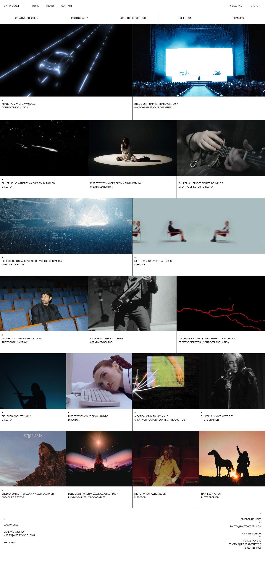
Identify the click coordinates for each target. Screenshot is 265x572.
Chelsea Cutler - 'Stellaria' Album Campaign (28, 493)
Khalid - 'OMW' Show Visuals (18, 103)
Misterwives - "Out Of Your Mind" (88, 416)
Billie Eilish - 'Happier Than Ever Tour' (156, 103)
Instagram (236, 5)
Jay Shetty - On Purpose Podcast (21, 338)
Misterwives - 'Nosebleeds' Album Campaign (115, 183)
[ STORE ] (254, 5)
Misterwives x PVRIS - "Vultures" (153, 261)
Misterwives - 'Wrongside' (150, 493)
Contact (66, 5)
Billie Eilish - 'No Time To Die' (217, 416)
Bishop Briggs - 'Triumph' (16, 416)
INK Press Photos (211, 493)
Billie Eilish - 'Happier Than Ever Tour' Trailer (28, 183)
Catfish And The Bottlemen (106, 338)
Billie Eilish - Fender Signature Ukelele (201, 183)
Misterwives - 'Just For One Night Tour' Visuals (207, 338)
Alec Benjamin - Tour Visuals (151, 416)
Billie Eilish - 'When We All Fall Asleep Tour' (93, 493)
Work (35, 5)
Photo (50, 5)
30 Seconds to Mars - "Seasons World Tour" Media (32, 261)
